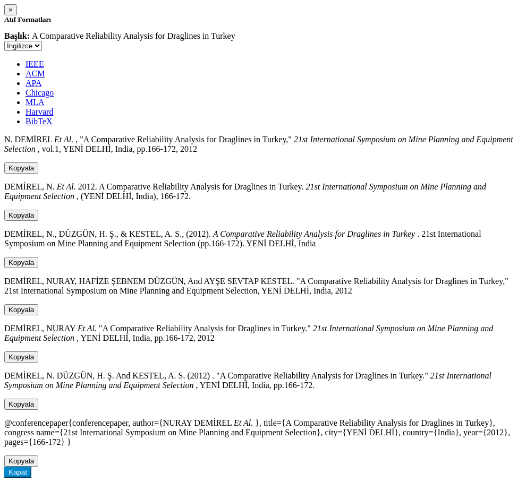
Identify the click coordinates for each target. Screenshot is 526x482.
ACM (35, 73)
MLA (35, 102)
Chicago (40, 92)
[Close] (10, 9)
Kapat (18, 472)
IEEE (35, 63)
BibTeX (39, 121)
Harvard (39, 111)
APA (34, 83)
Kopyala (21, 168)
